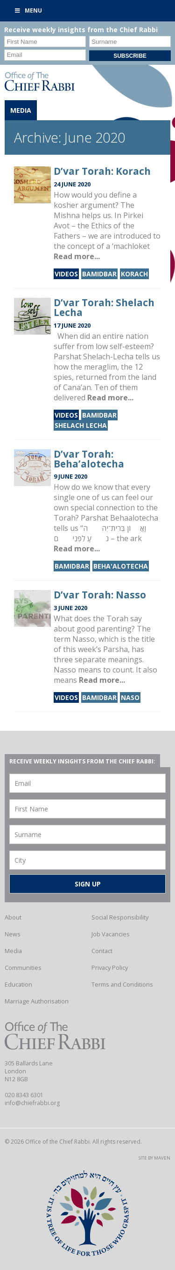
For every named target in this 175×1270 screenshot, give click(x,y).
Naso (130, 697)
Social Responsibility (119, 917)
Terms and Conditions (122, 984)
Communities (23, 967)
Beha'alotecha (120, 566)
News (13, 934)
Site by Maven (154, 1158)
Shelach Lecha (81, 425)
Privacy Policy (109, 967)
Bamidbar (99, 273)
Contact (101, 951)
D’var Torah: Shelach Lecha (104, 307)
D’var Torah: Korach (102, 171)
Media (13, 951)
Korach (134, 273)
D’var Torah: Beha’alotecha (89, 458)
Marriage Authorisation (37, 1001)
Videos (66, 273)
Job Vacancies (110, 934)
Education (18, 984)
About (13, 917)
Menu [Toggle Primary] (28, 10)
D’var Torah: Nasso (100, 594)
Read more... (77, 256)
